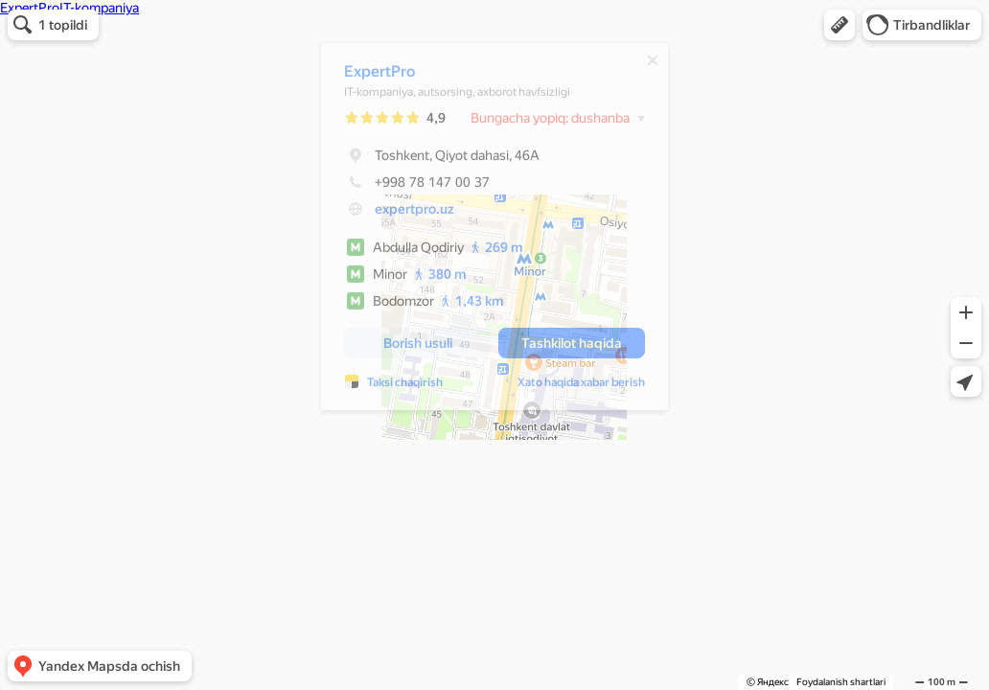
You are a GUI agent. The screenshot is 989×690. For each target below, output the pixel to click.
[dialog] (484, 231)
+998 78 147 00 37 (407, 187)
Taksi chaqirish (395, 387)
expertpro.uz (405, 213)
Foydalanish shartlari (841, 682)
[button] (839, 25)
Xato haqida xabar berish (571, 387)
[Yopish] (643, 65)
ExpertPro (369, 76)
